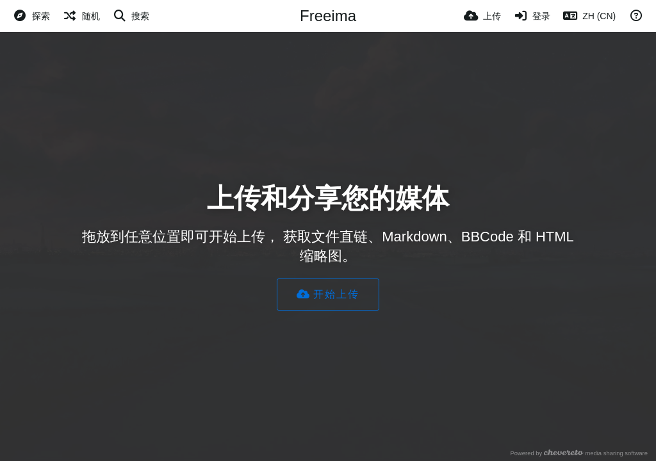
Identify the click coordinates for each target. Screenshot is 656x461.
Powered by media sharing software (579, 453)
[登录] (532, 16)
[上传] (482, 16)
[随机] (81, 16)
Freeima (328, 15)
